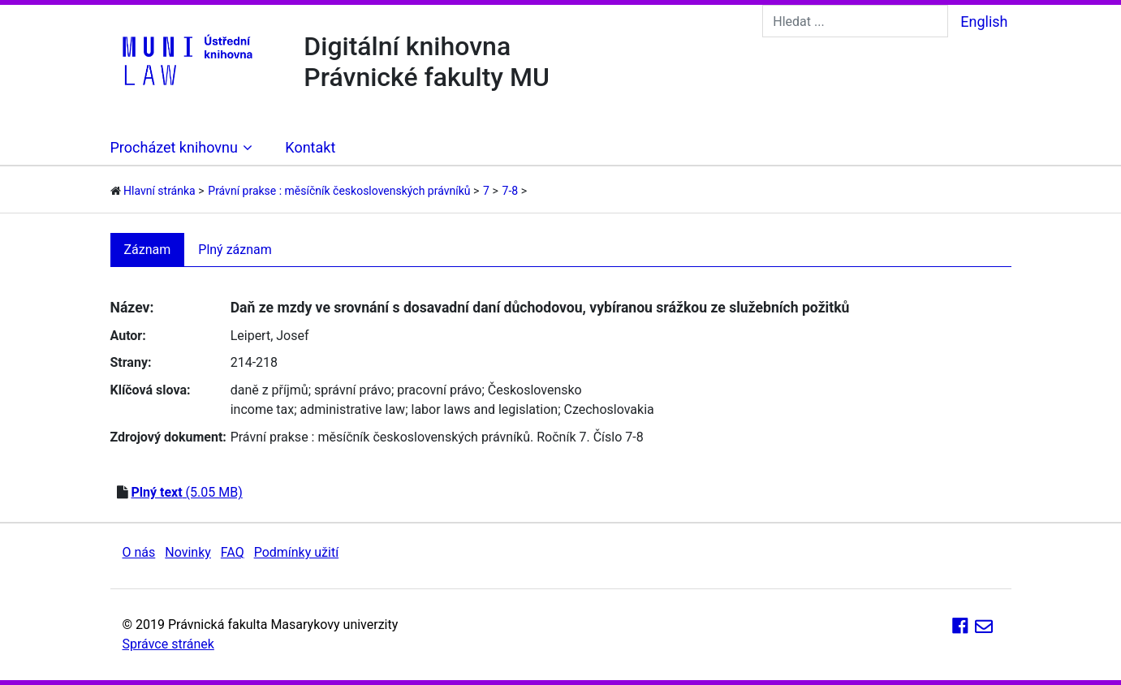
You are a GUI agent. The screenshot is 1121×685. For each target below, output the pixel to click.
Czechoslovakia (609, 409)
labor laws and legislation (485, 409)
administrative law (353, 409)
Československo (535, 390)
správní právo (352, 390)
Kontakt (310, 147)
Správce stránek (168, 644)
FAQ (232, 552)
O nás (139, 552)
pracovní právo (439, 390)
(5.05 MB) (186, 492)
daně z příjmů (269, 390)
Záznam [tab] (147, 249)
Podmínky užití (296, 552)
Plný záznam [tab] (235, 249)
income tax (263, 409)
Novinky (188, 552)
